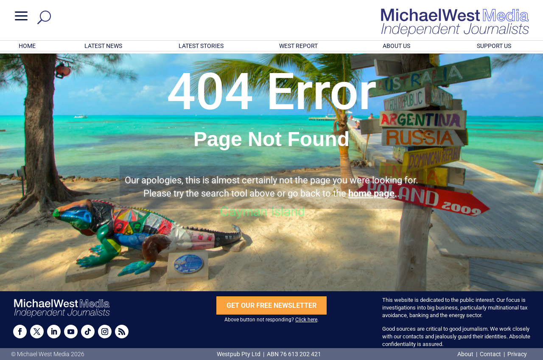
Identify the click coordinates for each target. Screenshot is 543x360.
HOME (27, 45)
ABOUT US (396, 45)
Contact (490, 354)
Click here (306, 320)
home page (371, 193)
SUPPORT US (494, 45)
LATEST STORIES (201, 45)
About (466, 354)
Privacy (517, 354)
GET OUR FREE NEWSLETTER (271, 305)
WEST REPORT (298, 45)
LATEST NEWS (103, 45)
